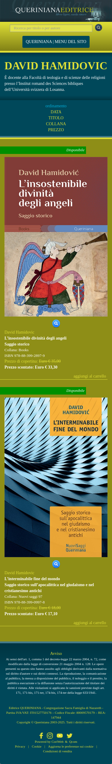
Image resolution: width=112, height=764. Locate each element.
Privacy (20, 746)
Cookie (37, 746)
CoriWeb (57, 741)
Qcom (73, 741)
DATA (55, 112)
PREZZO (56, 130)
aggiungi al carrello (89, 376)
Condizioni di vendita (57, 751)
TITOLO (55, 118)
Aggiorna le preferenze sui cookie (70, 746)
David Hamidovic (19, 332)
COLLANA (56, 124)
